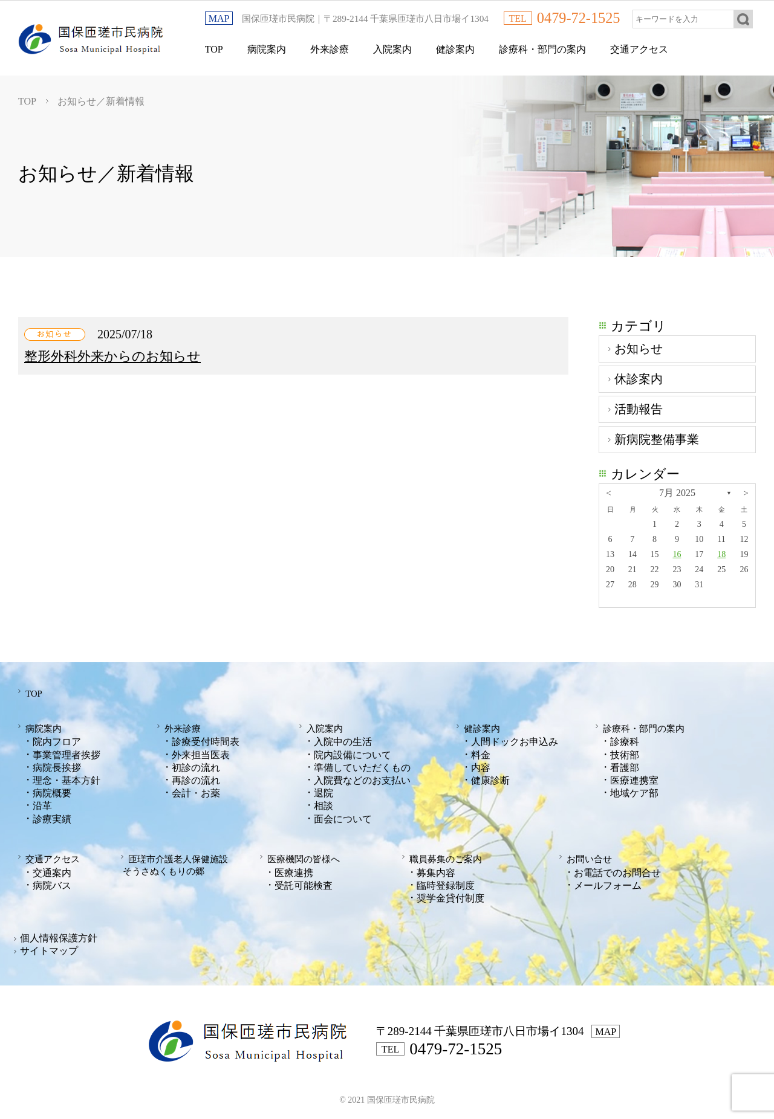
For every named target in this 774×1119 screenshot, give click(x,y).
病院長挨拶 (57, 766)
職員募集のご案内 (442, 857)
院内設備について (352, 753)
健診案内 (455, 49)
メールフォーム (608, 882)
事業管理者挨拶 (66, 753)
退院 (323, 791)
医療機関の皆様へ (300, 857)
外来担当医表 (201, 753)
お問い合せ (585, 857)
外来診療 (329, 49)
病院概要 (52, 791)
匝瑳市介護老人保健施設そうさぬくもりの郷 (176, 862)
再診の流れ (196, 778)
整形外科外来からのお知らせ (112, 356)
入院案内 (392, 49)
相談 (323, 804)
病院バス (52, 882)
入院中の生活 (343, 740)
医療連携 (294, 870)
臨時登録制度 (446, 882)
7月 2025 (677, 493)
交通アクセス (639, 49)
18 (721, 554)
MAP (219, 19)
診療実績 (52, 817)
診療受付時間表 (205, 740)
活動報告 (638, 409)
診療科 (624, 740)
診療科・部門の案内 (542, 49)
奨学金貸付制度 (450, 895)
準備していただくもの (362, 766)
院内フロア (57, 740)
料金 (480, 753)
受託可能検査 (304, 882)
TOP (214, 49)
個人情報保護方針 (58, 935)
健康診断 (490, 778)
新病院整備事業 (656, 439)
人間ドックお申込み (514, 740)
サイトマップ (49, 948)
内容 (480, 766)
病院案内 (266, 49)
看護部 (624, 766)
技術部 (624, 753)
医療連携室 (634, 778)
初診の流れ (196, 766)
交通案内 (52, 870)
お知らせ (638, 348)
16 (676, 554)
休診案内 (638, 378)
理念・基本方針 (66, 778)
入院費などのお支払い (362, 778)
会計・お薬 (196, 791)
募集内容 (436, 870)
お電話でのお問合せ (617, 870)
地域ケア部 (634, 791)
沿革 (42, 804)
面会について (343, 817)
